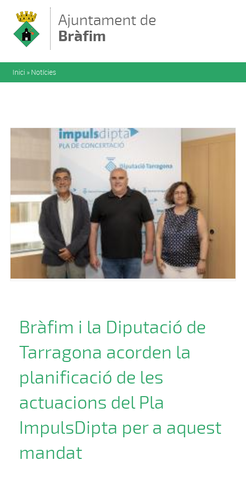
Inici (19, 72)
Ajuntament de (107, 28)
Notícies (43, 72)
